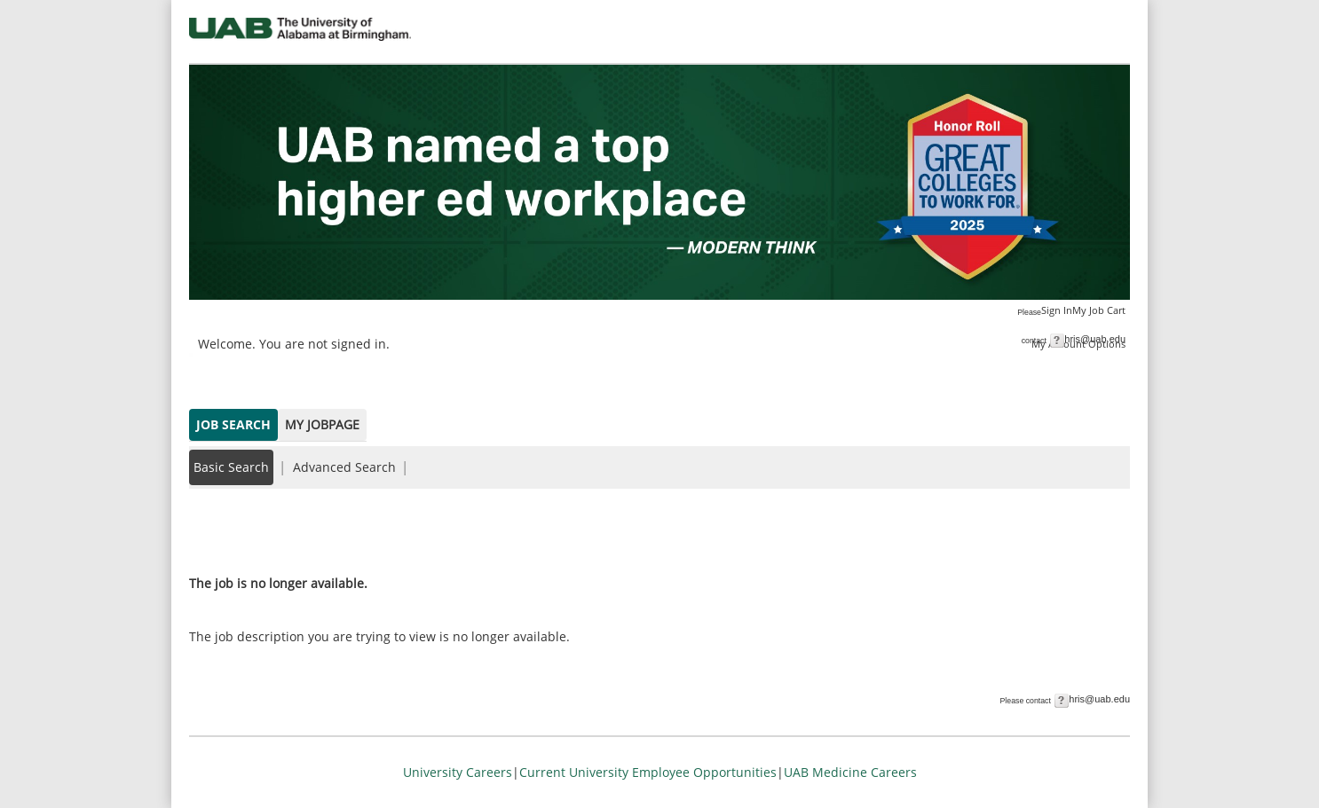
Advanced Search (344, 467)
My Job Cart (1098, 310)
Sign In (1056, 310)
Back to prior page (245, 530)
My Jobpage (322, 424)
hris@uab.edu (1094, 338)
